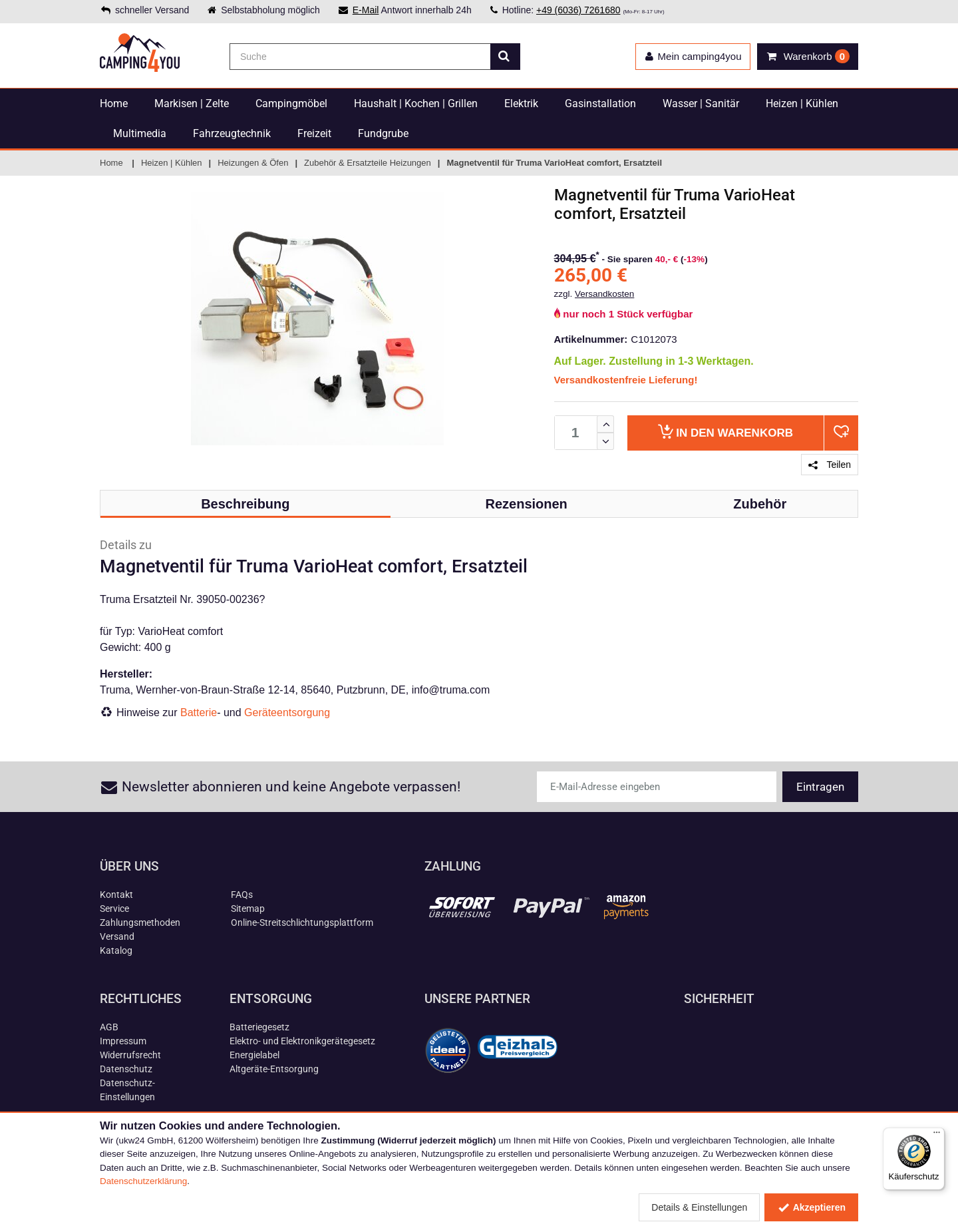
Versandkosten (604, 294)
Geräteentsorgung (287, 712)
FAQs (242, 894)
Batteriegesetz (259, 1027)
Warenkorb (725, 431)
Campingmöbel (291, 103)
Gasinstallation (600, 103)
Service (114, 908)
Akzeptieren (811, 1207)
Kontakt (116, 894)
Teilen (829, 464)
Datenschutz (126, 1069)
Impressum (123, 1041)
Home (114, 103)
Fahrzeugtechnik (232, 133)
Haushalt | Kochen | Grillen (416, 103)
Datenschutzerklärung (143, 1181)
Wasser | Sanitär (701, 103)
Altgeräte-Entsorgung (274, 1069)
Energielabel (254, 1055)
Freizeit (314, 133)
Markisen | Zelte (191, 103)
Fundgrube (383, 133)
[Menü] (937, 1135)
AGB (109, 1027)
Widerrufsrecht (130, 1055)
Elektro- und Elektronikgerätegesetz (302, 1041)
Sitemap (248, 908)
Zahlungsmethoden (140, 922)
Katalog (116, 950)
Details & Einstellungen (699, 1207)
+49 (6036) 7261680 (578, 10)
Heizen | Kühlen (802, 103)
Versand (117, 936)
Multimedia (139, 133)
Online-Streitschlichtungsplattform (302, 922)
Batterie (198, 712)
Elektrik (521, 103)
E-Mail (366, 10)
